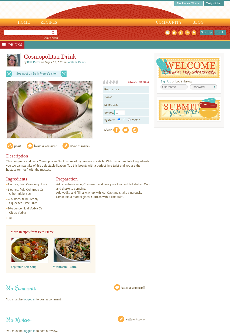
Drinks (15, 44)
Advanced (51, 37)
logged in (29, 299)
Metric (134, 120)
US (121, 120)
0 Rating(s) (132, 82)
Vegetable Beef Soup (24, 266)
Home (24, 22)
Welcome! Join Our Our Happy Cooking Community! (188, 68)
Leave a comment (45, 146)
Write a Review (135, 319)
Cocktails (72, 62)
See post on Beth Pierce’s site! (36, 73)
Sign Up (206, 32)
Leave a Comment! (133, 287)
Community (169, 22)
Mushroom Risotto (65, 266)
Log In (220, 32)
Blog (198, 22)
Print (17, 146)
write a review (79, 146)
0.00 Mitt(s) (144, 82)
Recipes (49, 22)
